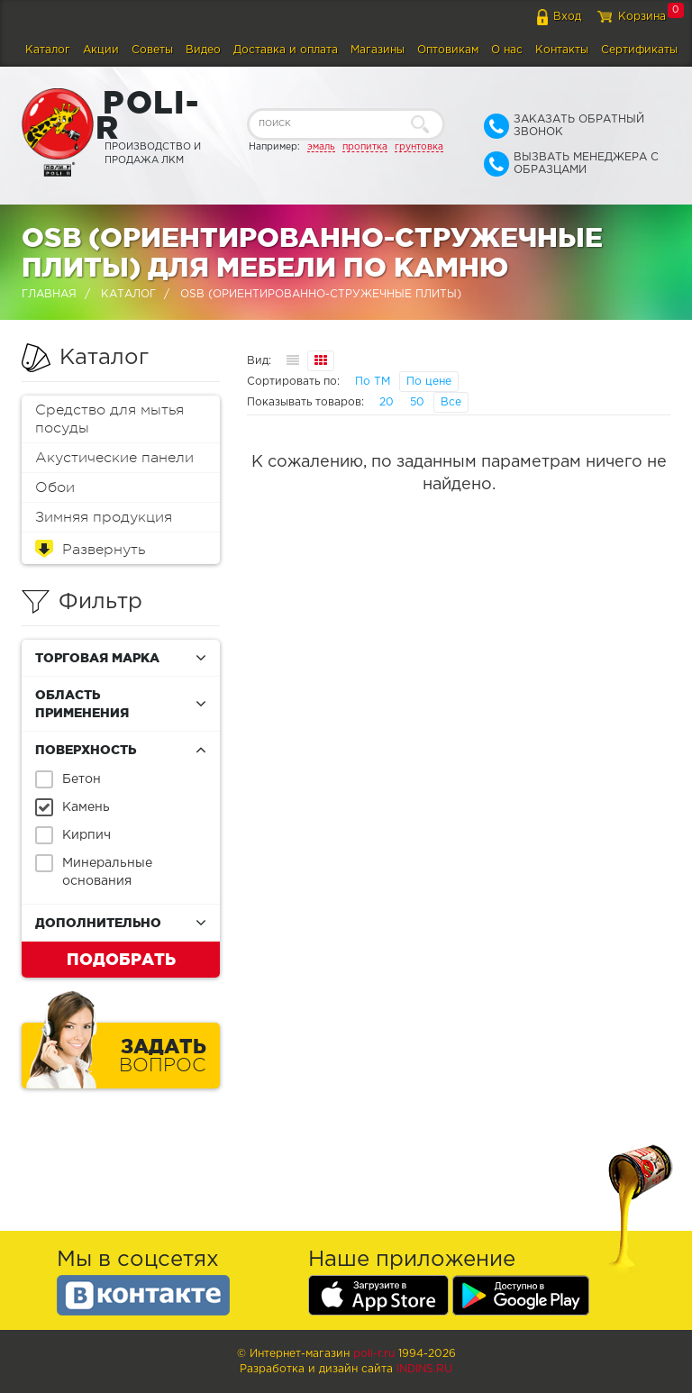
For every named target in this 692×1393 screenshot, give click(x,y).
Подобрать (121, 959)
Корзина (642, 17)
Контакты (561, 50)
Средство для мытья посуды (109, 419)
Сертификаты (639, 50)
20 (386, 402)
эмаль (321, 146)
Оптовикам (447, 50)
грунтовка (419, 146)
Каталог (47, 50)
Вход (567, 17)
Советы (152, 50)
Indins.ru (424, 1369)
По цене (428, 382)
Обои (55, 487)
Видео (203, 50)
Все (451, 402)
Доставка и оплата (285, 50)
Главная (49, 294)
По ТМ (372, 382)
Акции (101, 50)
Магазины (378, 50)
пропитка (364, 146)
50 (417, 402)
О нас (507, 50)
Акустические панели (114, 458)
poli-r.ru (374, 1354)
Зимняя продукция (103, 517)
